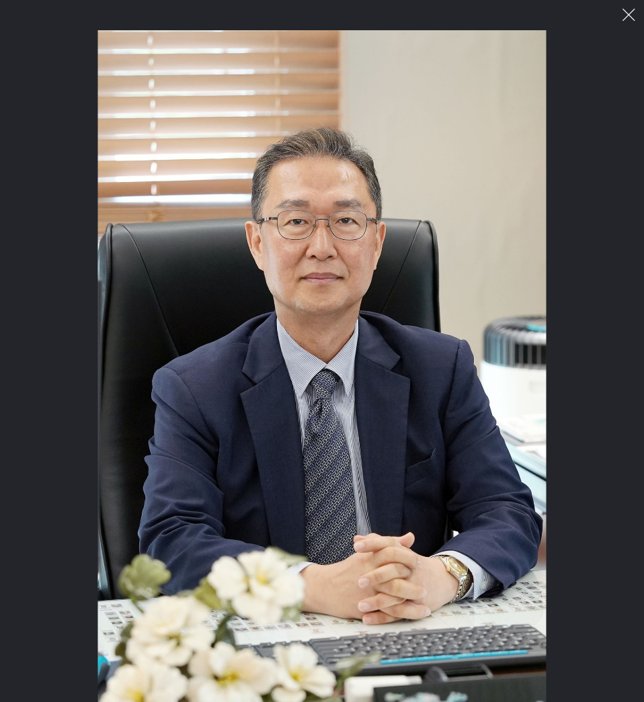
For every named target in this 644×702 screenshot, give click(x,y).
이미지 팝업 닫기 (629, 15)
